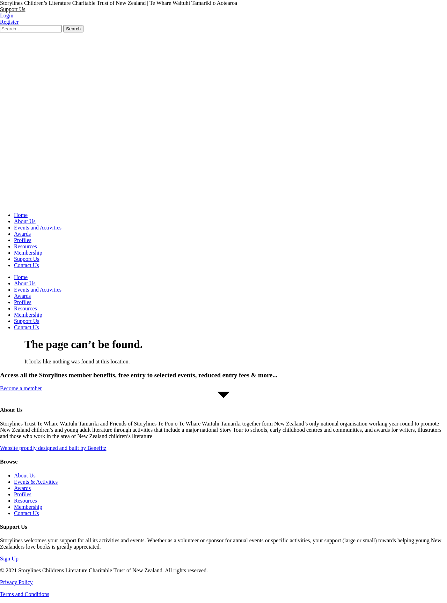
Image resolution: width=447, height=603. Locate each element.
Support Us (26, 259)
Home (21, 215)
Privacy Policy (16, 582)
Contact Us (26, 265)
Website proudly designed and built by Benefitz (53, 448)
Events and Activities (37, 228)
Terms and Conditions (24, 594)
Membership (28, 253)
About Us (25, 221)
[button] (12, 9)
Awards (22, 234)
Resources (25, 246)
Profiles (22, 240)
